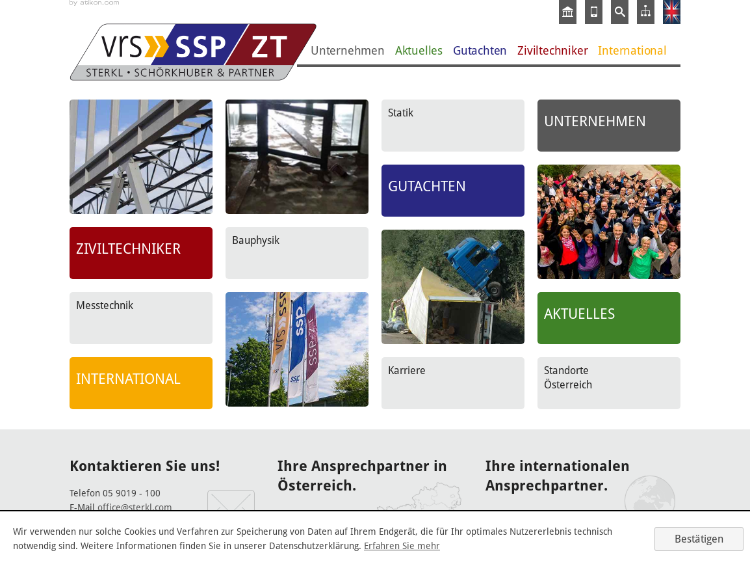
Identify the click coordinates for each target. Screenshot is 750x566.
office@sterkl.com (134, 507)
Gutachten (480, 50)
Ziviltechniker (552, 50)
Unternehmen (348, 50)
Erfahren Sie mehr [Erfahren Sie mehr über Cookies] (402, 546)
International (632, 50)
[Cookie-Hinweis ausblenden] (699, 539)
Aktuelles (419, 50)
